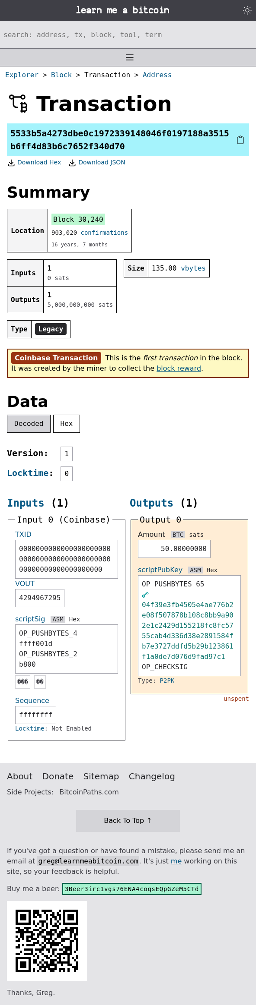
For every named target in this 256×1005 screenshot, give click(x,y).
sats (196, 534)
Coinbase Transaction (56, 358)
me (176, 861)
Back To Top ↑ (128, 820)
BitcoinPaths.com (89, 792)
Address (157, 75)
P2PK (167, 680)
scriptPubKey (160, 570)
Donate (58, 776)
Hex (67, 423)
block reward (179, 368)
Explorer (21, 75)
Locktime (27, 473)
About (19, 776)
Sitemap (101, 776)
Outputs (151, 503)
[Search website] (128, 34)
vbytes (193, 268)
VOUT (25, 584)
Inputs (26, 503)
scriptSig (30, 619)
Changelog (152, 776)
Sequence (32, 700)
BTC (178, 534)
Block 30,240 (78, 219)
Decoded (28, 423)
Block (61, 75)
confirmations (104, 232)
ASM (57, 619)
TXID (23, 534)
